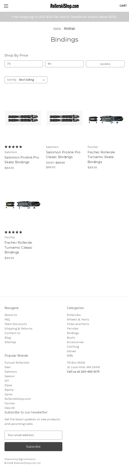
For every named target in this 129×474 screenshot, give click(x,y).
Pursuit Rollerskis (17, 362)
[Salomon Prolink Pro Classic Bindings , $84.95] (64, 118)
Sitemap (10, 342)
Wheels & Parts (78, 319)
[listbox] (32, 80)
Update (105, 64)
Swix (8, 367)
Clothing (73, 346)
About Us (11, 315)
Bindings (73, 333)
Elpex (8, 385)
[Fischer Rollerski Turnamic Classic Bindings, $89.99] (23, 203)
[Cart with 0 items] (123, 5)
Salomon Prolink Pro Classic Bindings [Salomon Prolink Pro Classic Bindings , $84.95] (63, 154)
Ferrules (72, 328)
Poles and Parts (78, 324)
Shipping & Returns (18, 328)
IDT (7, 381)
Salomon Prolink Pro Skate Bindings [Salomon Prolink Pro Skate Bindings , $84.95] (22, 159)
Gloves (71, 351)
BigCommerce (27, 459)
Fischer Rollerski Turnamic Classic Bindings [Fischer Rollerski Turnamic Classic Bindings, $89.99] (18, 247)
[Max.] (64, 63)
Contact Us (12, 333)
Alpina (9, 390)
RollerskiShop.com (18, 399)
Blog (8, 337)
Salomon (11, 372)
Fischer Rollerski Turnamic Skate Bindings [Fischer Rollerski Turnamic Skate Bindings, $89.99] (101, 157)
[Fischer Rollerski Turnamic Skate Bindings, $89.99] (106, 118)
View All (10, 408)
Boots (71, 337)
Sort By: (12, 79)
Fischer (10, 403)
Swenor (10, 376)
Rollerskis (74, 315)
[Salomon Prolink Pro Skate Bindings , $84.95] (23, 118)
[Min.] (24, 63)
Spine (8, 394)
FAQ (7, 319)
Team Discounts (16, 324)
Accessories (75, 342)
